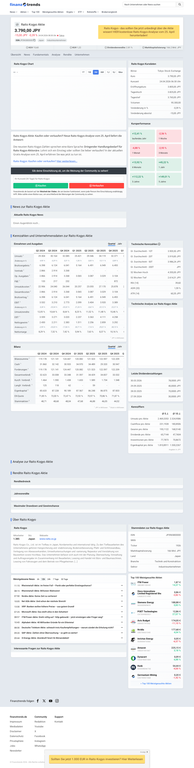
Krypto (70, 12)
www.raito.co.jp (48, 539)
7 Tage (56, 579)
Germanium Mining (147, 675)
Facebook (40, 736)
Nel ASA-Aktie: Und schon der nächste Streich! (44, 601)
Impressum (16, 722)
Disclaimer (15, 731)
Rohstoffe (92, 12)
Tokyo (61, 35)
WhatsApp (40, 746)
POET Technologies (147, 611)
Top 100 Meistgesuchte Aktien (156, 683)
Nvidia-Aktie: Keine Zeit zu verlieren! (39, 596)
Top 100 (35, 12)
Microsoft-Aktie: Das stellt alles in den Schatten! (45, 611)
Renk (140, 666)
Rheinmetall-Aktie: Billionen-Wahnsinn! (41, 590)
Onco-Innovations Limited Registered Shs (149, 592)
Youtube (39, 726)
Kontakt (59, 722)
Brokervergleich (109, 12)
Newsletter (16, 751)
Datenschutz (16, 736)
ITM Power (143, 582)
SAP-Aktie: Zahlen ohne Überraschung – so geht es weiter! (50, 632)
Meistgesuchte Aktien (53, 12)
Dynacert (142, 657)
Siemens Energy (145, 602)
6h (38, 579)
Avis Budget (143, 621)
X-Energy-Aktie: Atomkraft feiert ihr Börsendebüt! (45, 638)
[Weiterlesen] (122, 585)
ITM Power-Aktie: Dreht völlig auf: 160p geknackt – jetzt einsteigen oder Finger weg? (62, 617)
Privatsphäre (16, 741)
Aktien (23, 12)
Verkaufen (98, 186)
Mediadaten (16, 726)
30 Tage (64, 579)
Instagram (40, 741)
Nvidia (140, 630)
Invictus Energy (145, 639)
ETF (80, 12)
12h (43, 579)
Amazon (141, 648)
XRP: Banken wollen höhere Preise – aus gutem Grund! (48, 606)
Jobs (12, 746)
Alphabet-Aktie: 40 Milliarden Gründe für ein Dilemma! (48, 622)
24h (48, 579)
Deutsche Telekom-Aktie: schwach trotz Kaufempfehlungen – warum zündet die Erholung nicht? (68, 627)
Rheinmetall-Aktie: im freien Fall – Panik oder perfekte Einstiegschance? (57, 585)
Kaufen (42, 186)
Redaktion (40, 722)
